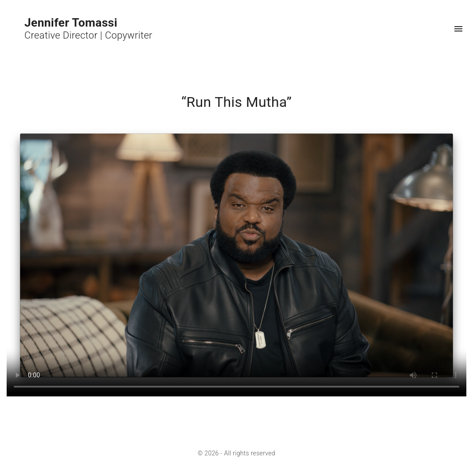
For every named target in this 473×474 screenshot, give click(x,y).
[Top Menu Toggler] (458, 29)
